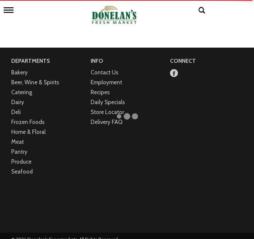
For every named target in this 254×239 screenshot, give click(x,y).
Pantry (19, 144)
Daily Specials (108, 95)
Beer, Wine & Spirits (35, 75)
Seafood (22, 164)
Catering (21, 85)
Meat (17, 135)
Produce (21, 154)
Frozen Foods (28, 115)
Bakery (19, 65)
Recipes (100, 85)
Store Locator (107, 105)
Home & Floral (28, 125)
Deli (16, 105)
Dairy (17, 95)
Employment (106, 75)
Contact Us (104, 65)
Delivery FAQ (106, 115)
